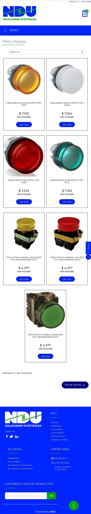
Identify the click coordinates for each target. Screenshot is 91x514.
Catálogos (56, 425)
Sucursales (86, 1)
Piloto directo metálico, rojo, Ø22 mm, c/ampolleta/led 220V (67, 258)
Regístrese (13, 458)
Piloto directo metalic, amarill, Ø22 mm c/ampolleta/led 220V (24, 258)
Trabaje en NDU (59, 439)
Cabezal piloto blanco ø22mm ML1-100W (67, 104)
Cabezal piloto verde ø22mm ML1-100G (67, 181)
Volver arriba (75, 385)
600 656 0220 (62, 462)
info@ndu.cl (60, 458)
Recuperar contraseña (20, 465)
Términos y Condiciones (20, 468)
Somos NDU (57, 432)
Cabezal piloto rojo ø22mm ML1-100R (24, 181)
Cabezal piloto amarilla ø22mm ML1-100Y (24, 104)
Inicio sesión (14, 461)
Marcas (54, 422)
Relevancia (47, 52)
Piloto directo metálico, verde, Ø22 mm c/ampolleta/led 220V (45, 335)
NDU (53, 511)
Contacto (73, 1)
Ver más (24, 124)
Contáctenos (58, 436)
